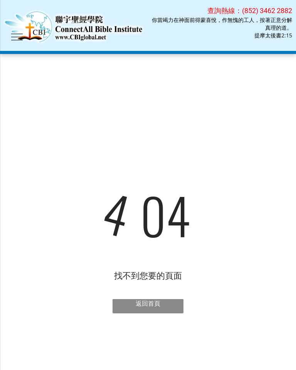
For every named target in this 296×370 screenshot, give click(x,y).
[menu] (17, 37)
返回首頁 (148, 303)
